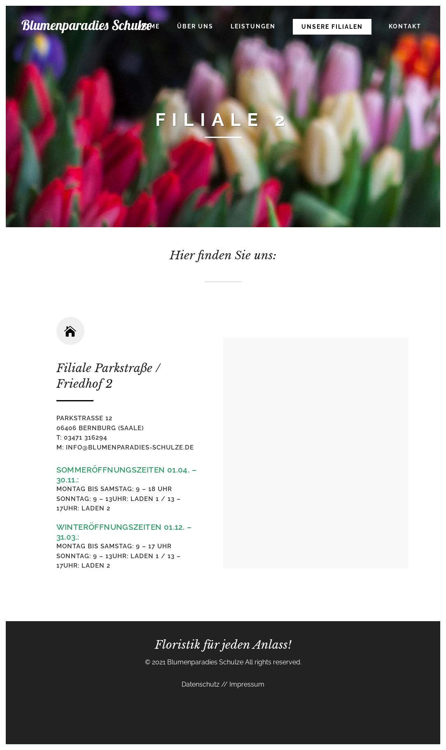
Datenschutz (201, 684)
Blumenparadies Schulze (205, 662)
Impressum (246, 684)
